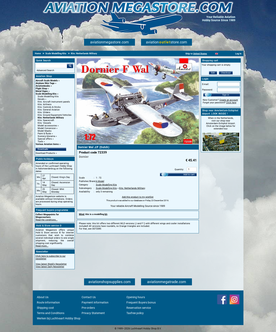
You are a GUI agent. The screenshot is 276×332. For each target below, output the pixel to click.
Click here (231, 102)
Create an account (228, 100)
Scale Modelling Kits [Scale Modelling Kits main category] (48, 96)
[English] (216, 53)
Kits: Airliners (44, 104)
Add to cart (189, 174)
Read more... (42, 246)
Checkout (226, 73)
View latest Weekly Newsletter (51, 264)
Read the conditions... (47, 219)
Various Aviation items (47, 144)
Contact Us (89, 297)
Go (70, 66)
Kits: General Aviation (49, 109)
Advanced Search (45, 70)
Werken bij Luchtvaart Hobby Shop (58, 318)
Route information (48, 302)
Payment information (95, 302)
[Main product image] (138, 143)
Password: (207, 89)
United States (200, 53)
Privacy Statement (93, 313)
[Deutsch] (226, 53)
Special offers (45, 139)
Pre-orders (88, 307)
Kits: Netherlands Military (51, 117)
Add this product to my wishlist (137, 197)
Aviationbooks (43, 86)
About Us (42, 297)
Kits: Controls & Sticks (49, 107)
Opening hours (135, 297)
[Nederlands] (211, 53)
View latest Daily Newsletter (50, 266)
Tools (40, 141)
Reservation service (138, 307)
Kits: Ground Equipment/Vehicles (54, 115)
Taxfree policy (135, 313)
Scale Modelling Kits (46, 94)
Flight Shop (41, 88)
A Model (100, 181)
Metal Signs (42, 91)
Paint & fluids (44, 133)
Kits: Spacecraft (46, 120)
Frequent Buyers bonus (141, 302)
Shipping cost (45, 307)
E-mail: (205, 84)
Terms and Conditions (50, 313)
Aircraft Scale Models (47, 80)
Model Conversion (47, 128)
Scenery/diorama (46, 136)
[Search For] (51, 66)
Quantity (179, 169)
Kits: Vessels (44, 123)
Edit (213, 73)
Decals (41, 99)
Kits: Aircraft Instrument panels (54, 101)
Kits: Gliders (44, 112)
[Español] (221, 53)
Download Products (45, 153)
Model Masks (44, 131)
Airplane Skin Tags (45, 83)
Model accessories (47, 125)
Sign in (225, 95)
